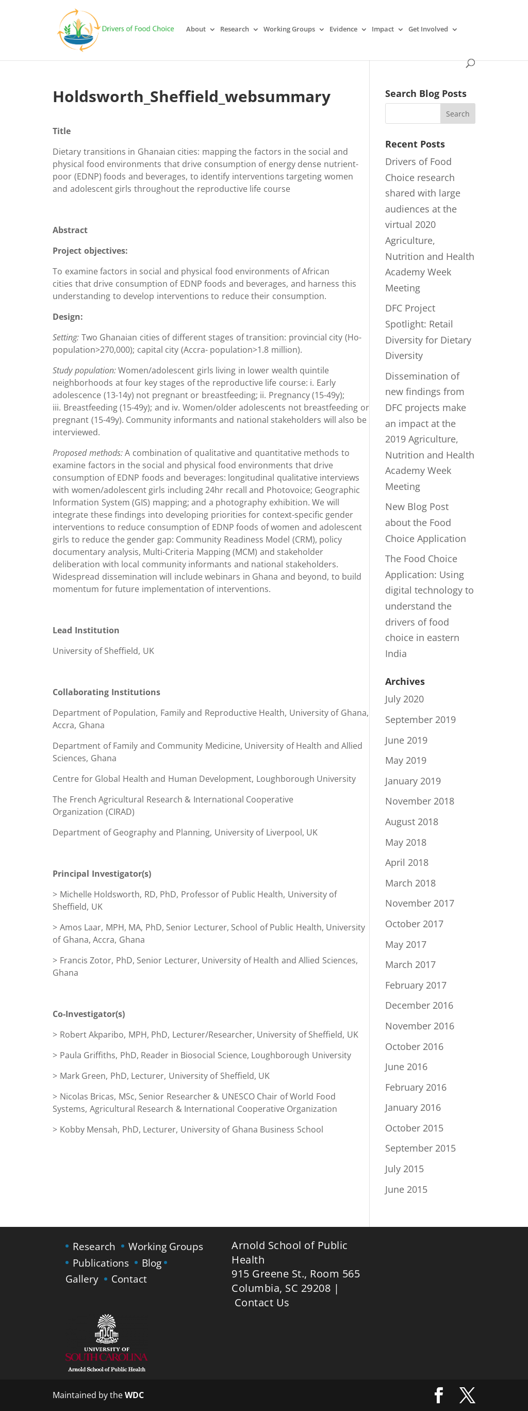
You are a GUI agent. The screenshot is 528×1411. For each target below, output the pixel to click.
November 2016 (419, 1026)
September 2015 (420, 1148)
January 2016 (413, 1107)
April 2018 (406, 862)
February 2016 (416, 1087)
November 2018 (419, 801)
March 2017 (410, 964)
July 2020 (404, 699)
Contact (129, 1279)
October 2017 (414, 923)
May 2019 (405, 760)
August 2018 (411, 821)
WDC (133, 1395)
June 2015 (406, 1189)
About (196, 30)
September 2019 (420, 719)
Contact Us (262, 1302)
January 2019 (413, 781)
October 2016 (414, 1046)
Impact (383, 30)
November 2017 (419, 903)
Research (234, 30)
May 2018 (405, 842)
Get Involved (428, 30)
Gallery (81, 1279)
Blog (151, 1263)
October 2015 (414, 1128)
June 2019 (406, 740)
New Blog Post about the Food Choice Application (425, 522)
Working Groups (289, 30)
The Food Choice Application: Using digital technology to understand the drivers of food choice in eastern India (429, 606)
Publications (101, 1263)
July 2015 (404, 1168)
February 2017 (416, 985)
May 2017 (405, 944)
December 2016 (419, 1005)
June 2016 (406, 1066)
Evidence (343, 30)
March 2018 (410, 883)
